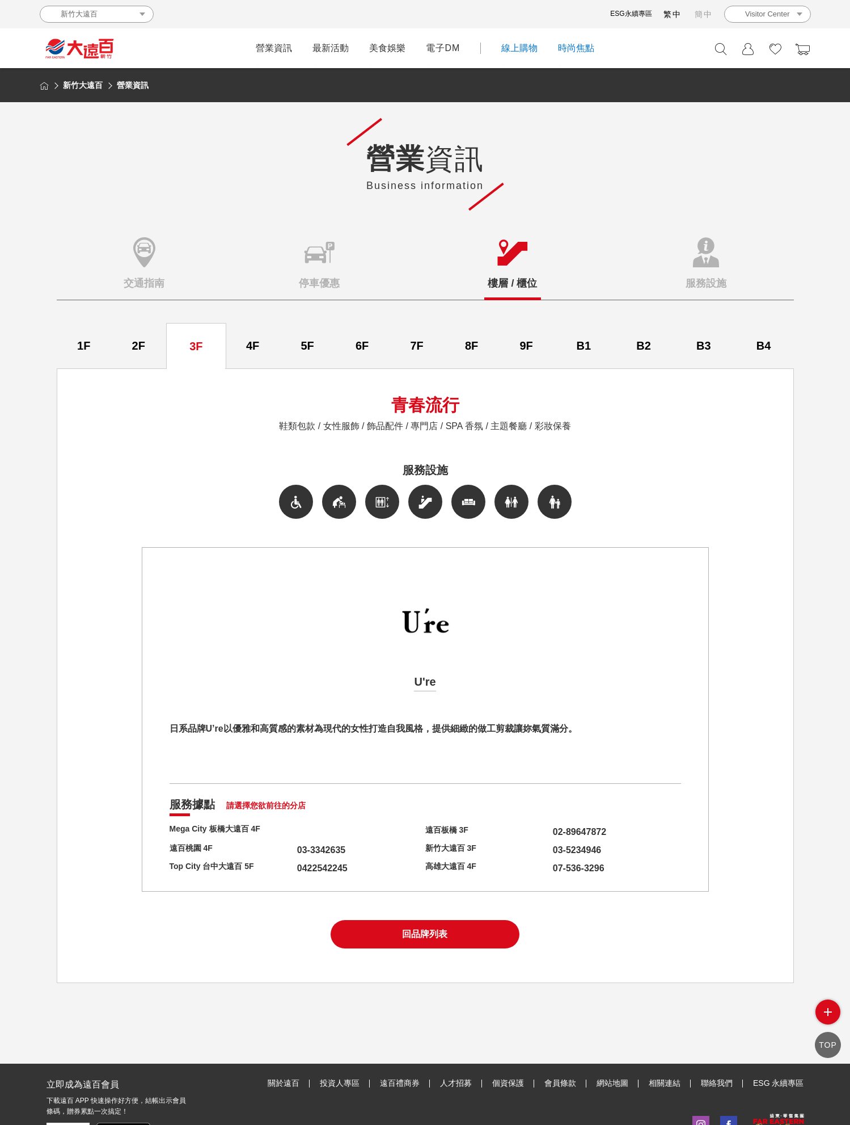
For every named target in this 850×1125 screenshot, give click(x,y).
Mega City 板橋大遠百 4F (221, 832)
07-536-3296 (557, 868)
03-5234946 (555, 850)
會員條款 (560, 1082)
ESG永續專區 (631, 14)
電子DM (443, 48)
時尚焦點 (576, 48)
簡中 (704, 14)
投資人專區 (340, 1082)
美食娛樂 (387, 48)
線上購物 (519, 48)
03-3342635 (300, 850)
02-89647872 (558, 832)
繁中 (672, 14)
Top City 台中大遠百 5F (218, 868)
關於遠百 (283, 1082)
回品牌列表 (424, 934)
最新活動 (330, 48)
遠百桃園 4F (194, 850)
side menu (827, 1012)
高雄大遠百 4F (454, 868)
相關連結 (664, 1082)
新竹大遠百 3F (454, 850)
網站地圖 (612, 1082)
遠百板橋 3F (450, 832)
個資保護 (508, 1082)
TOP (828, 1044)
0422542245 (301, 868)
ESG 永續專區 (778, 1082)
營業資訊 (274, 48)
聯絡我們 (717, 1082)
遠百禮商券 (400, 1082)
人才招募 (456, 1082)
